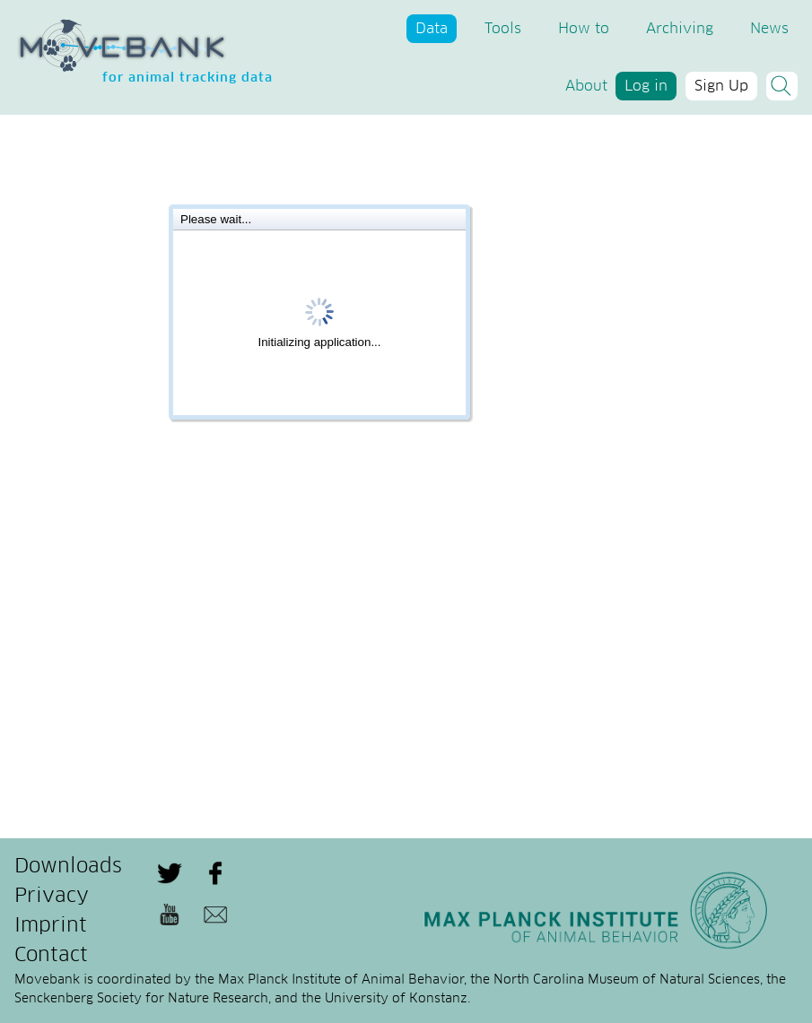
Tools (503, 29)
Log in (646, 86)
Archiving (679, 29)
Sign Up (721, 86)
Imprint (50, 926)
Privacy (51, 896)
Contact (51, 956)
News (769, 29)
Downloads (68, 867)
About (586, 86)
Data (431, 29)
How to (583, 29)
